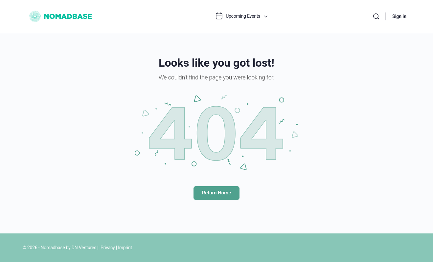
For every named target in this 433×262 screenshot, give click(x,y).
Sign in (399, 16)
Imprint (125, 247)
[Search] (376, 16)
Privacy (108, 247)
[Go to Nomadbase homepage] (61, 15)
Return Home (216, 193)
